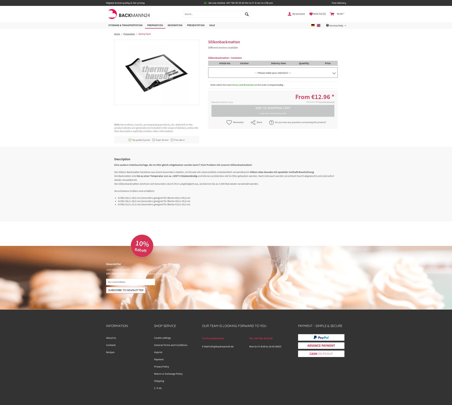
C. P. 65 (158, 388)
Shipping (159, 380)
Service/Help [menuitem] (335, 25)
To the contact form (213, 338)
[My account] (296, 14)
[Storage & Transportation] (125, 25)
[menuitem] (216, 15)
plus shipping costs (326, 102)
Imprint (158, 352)
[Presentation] (196, 25)
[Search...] (216, 14)
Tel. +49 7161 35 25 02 (261, 338)
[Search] (246, 14)
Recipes (110, 352)
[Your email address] (130, 282)
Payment (159, 359)
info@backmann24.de (221, 346)
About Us (111, 337)
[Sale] (212, 25)
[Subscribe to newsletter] (126, 290)
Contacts (111, 345)
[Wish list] (317, 14)
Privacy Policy (161, 366)
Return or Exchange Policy (168, 373)
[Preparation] (155, 25)
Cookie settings (162, 337)
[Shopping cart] (337, 14)
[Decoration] (175, 25)
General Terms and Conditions (170, 345)
